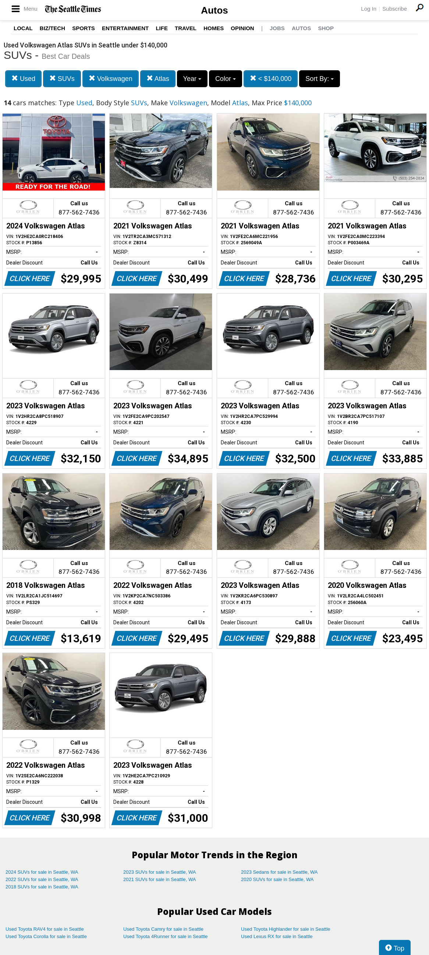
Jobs (277, 28)
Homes (213, 28)
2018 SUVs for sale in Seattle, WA (42, 887)
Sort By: (319, 78)
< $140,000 (271, 78)
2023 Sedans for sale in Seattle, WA (279, 872)
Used (23, 78)
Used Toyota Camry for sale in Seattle (163, 929)
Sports (83, 28)
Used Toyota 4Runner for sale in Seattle (165, 936)
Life (162, 28)
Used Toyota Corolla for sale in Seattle (46, 936)
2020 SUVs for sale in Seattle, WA (277, 879)
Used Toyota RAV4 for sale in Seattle (45, 929)
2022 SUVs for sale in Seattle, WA (42, 879)
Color (225, 78)
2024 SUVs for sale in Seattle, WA (42, 872)
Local (23, 28)
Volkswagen (110, 78)
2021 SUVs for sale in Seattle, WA (159, 879)
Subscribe (394, 9)
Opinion (242, 28)
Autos (214, 10)
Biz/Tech (52, 28)
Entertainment (125, 28)
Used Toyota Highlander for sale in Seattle (285, 929)
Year (192, 78)
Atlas (157, 78)
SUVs (62, 78)
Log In (368, 9)
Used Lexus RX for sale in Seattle (276, 936)
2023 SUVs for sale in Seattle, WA (159, 872)
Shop (326, 28)
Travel (185, 28)
